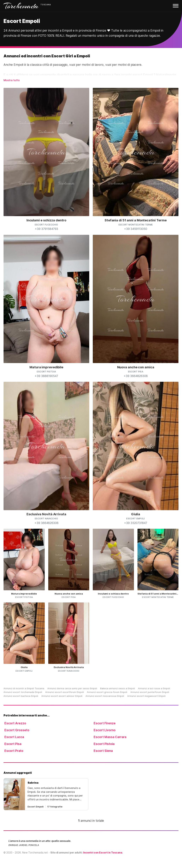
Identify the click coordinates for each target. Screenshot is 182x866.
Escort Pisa (12, 744)
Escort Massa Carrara (110, 737)
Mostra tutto (12, 80)
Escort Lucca (14, 737)
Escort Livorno (105, 730)
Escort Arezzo (15, 723)
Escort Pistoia (104, 744)
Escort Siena (103, 751)
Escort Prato (13, 751)
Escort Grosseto (16, 730)
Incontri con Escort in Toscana (102, 852)
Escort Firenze (105, 723)
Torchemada (21, 6)
